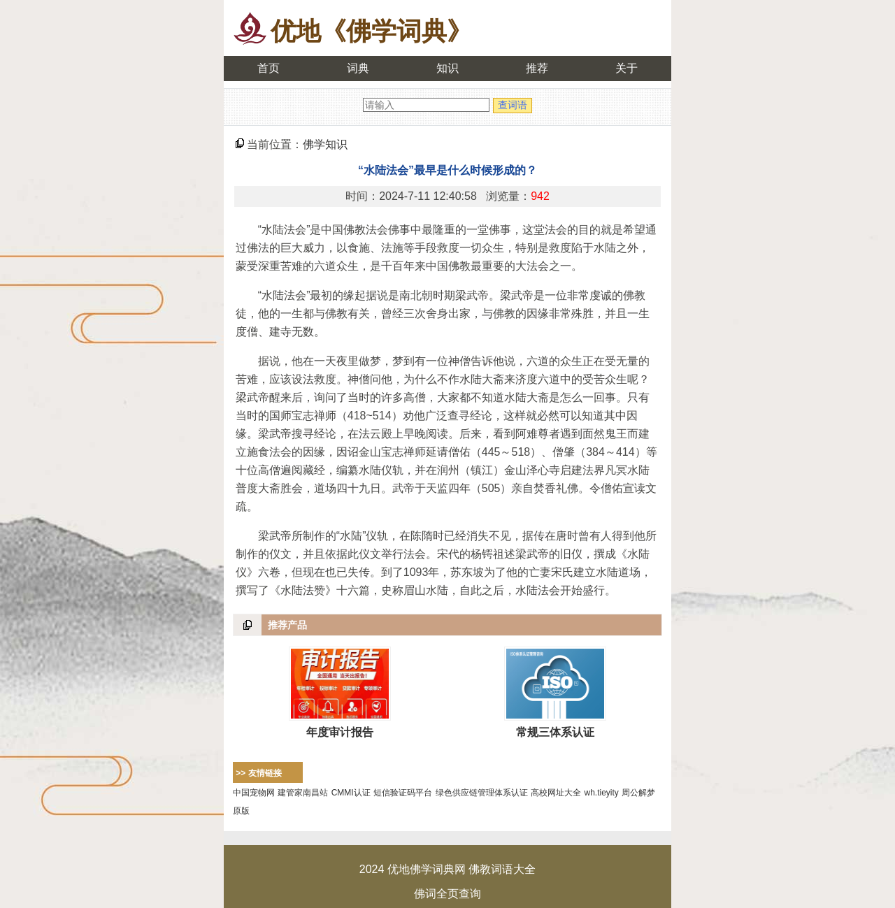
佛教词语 (490, 869)
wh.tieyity (602, 793)
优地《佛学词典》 (371, 31)
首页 (268, 68)
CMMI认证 (351, 793)
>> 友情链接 (258, 773)
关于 (626, 68)
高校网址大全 (556, 793)
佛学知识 (325, 144)
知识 (447, 68)
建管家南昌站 (303, 793)
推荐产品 (287, 624)
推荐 (537, 68)
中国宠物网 (254, 793)
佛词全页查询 (447, 894)
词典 (358, 68)
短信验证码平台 (402, 793)
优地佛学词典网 (426, 869)
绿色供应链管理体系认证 (482, 793)
